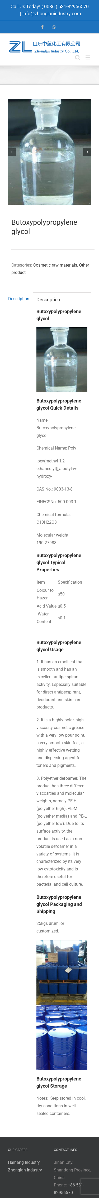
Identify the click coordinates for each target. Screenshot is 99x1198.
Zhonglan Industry (25, 1170)
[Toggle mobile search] (77, 57)
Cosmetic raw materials (55, 265)
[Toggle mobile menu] (88, 57)
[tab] (19, 299)
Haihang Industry (24, 1162)
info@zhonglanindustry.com (51, 13)
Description (18, 298)
